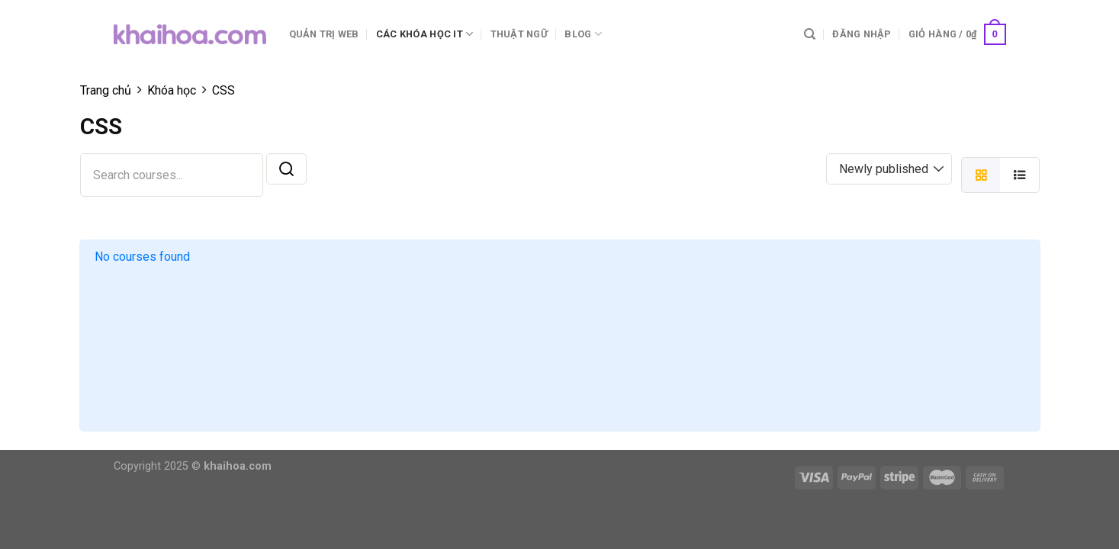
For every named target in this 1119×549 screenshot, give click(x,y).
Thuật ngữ (519, 34)
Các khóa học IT (424, 34)
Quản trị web (324, 34)
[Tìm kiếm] (809, 34)
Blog (582, 34)
